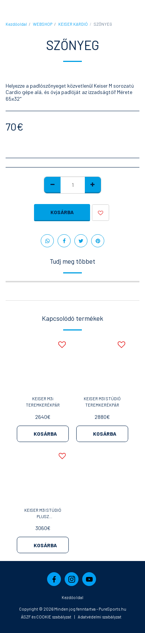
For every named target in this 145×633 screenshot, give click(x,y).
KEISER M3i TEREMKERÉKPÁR (43, 401)
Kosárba (62, 212)
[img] (43, 364)
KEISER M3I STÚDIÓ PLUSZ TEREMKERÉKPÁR (42, 514)
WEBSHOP (42, 24)
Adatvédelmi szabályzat (99, 616)
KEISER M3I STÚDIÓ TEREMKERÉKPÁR (102, 401)
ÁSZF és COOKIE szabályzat (46, 616)
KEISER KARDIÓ (73, 24)
